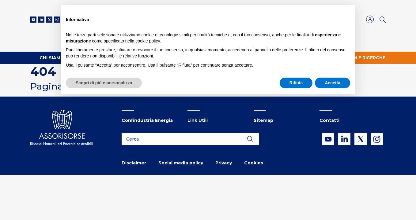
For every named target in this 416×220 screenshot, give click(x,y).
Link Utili (197, 120)
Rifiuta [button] (296, 82)
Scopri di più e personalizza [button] (104, 82)
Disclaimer (134, 163)
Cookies (253, 163)
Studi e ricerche (363, 58)
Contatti (329, 120)
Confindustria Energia (147, 120)
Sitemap (263, 120)
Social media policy (180, 163)
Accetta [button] (332, 82)
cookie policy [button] (147, 40)
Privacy (223, 163)
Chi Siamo (52, 58)
